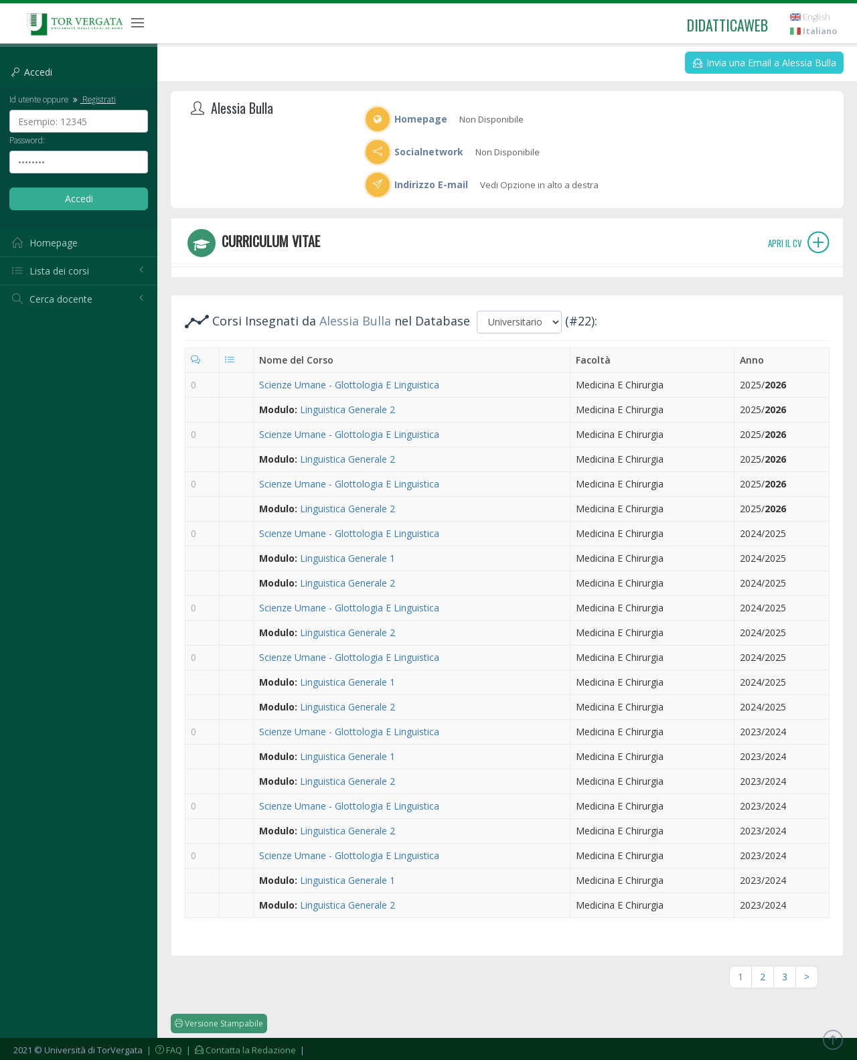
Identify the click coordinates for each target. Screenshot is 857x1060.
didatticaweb (727, 24)
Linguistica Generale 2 (347, 409)
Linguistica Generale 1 (347, 558)
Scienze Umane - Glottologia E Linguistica (349, 384)
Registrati (93, 99)
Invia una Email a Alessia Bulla (764, 62)
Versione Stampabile (219, 1023)
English (810, 17)
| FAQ (163, 1050)
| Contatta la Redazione (240, 1050)
